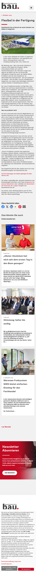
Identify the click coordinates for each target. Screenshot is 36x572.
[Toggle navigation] (31, 7)
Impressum (18, 561)
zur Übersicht (6, 427)
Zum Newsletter (10, 473)
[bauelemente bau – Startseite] (9, 507)
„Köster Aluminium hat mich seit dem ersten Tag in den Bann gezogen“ (17, 260)
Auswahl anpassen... (6, 564)
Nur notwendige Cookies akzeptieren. (9, 568)
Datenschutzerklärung (7, 561)
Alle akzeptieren (26, 569)
